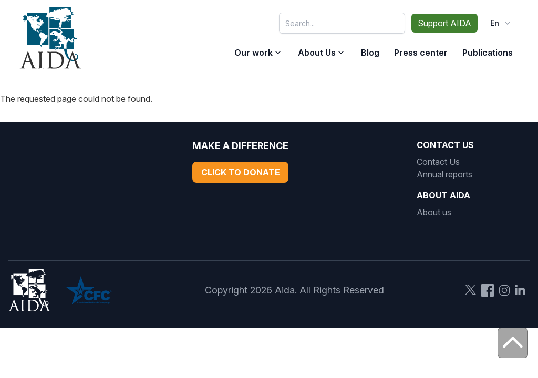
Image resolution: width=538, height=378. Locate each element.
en (501, 23)
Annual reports (444, 174)
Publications (487, 52)
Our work (253, 52)
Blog (370, 52)
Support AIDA (444, 23)
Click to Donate (240, 172)
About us (434, 212)
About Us (317, 52)
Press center (421, 52)
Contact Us (438, 161)
